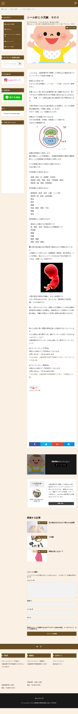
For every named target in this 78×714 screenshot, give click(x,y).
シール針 (35, 24)
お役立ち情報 (13, 9)
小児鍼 (42, 24)
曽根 (46, 24)
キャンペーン (10, 42)
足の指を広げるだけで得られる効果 (62, 522)
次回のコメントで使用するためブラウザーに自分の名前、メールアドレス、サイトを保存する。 (51, 628)
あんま (30, 24)
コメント (30, 580)
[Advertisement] (51, 419)
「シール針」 (50, 84)
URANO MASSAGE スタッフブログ (45, 703)
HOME (5, 9)
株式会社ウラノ (58, 664)
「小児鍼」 (59, 84)
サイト (29, 617)
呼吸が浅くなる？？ (56, 551)
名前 (29, 601)
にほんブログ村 (34, 390)
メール (30, 609)
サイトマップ (39, 698)
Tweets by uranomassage (12, 114)
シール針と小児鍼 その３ (27, 9)
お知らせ (9, 29)
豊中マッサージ (56, 24)
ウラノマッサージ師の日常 (12, 36)
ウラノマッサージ (58, 661)
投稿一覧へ (61, 503)
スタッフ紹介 (10, 47)
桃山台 (50, 24)
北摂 (39, 24)
